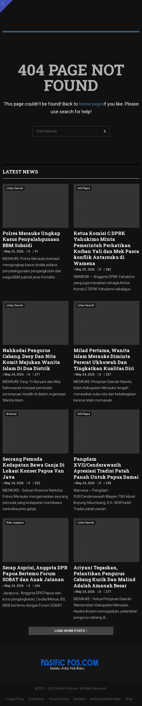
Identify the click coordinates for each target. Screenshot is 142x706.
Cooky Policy (15, 699)
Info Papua (83, 188)
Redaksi (79, 699)
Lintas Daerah (14, 188)
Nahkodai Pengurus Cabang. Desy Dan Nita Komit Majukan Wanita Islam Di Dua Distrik (31, 359)
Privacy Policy (59, 699)
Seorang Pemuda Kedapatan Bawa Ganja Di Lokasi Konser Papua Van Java (34, 468)
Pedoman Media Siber (105, 699)
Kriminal (11, 414)
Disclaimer (36, 699)
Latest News (20, 172)
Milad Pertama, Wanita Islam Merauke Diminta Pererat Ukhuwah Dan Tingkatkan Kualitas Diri (104, 359)
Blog (129, 699)
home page (90, 104)
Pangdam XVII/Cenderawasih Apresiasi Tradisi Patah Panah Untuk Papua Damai (106, 468)
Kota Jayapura (15, 522)
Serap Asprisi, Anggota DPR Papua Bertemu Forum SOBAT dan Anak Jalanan (35, 573)
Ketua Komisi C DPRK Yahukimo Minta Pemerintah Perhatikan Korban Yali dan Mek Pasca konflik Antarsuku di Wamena (106, 248)
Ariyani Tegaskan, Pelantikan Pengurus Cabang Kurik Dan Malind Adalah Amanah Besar (105, 576)
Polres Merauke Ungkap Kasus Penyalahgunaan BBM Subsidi (31, 239)
